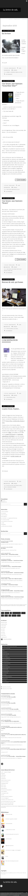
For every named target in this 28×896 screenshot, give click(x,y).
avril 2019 (3, 632)
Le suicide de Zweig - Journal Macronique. (11, 566)
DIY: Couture (5, 655)
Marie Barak (4, 749)
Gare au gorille (4, 516)
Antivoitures (3, 778)
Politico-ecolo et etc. (6, 667)
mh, (2, 727)
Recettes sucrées (6, 670)
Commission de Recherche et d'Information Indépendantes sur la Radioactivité (13, 807)
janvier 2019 (3, 635)
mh (18, 189)
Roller (2, 615)
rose (9, 270)
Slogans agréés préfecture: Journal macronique (12, 596)
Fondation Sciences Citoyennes (6, 796)
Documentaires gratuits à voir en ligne (8, 801)
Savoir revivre (3, 786)
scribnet (8, 72)
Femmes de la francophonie (6, 789)
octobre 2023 (3, 625)
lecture (20, 72)
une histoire (13, 269)
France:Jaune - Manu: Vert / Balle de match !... (12, 578)
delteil (5, 487)
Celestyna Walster (5, 709)
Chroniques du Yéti (4, 793)
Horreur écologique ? (5, 798)
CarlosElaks (3, 697)
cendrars (14, 487)
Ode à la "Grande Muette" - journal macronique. (12, 572)
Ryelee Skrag (4, 715)
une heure (8, 269)
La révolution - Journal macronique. (9, 584)
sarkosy (18, 615)
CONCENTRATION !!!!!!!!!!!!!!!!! (10, 341)
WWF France (3, 785)
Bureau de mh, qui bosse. (12, 282)
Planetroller (3, 776)
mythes (13, 397)
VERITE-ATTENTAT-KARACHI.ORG (7, 804)
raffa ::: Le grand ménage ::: (6, 772)
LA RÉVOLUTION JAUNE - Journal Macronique (12, 590)
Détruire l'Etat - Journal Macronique (9, 554)
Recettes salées (5, 669)
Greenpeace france (4, 783)
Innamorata (3, 775)
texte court (8, 189)
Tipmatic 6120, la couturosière (12, 721)
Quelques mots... (5, 542)
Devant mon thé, (12, 68)
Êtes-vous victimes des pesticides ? (7, 802)
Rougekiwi (3, 773)
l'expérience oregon (14, 72)
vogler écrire (9, 397)
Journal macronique (5, 741)
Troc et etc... (5, 680)
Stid (2, 721)
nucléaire (23, 612)
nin (10, 485)
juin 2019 (3, 629)
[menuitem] (11, 19)
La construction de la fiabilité (6, 526)
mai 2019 (3, 630)
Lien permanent (8, 74)
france (2, 612)
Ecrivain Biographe (6, 657)
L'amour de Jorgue (4, 511)
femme (6, 615)
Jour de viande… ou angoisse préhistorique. (9, 518)
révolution (7, 612)
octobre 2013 (24, 19)
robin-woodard (4, 791)
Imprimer (14, 70)
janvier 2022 (3, 627)
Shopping (4, 674)
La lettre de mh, (10, 10)
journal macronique (16, 612)
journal (21, 430)
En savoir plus (16, 895)
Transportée (3, 524)
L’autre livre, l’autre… (11, 409)
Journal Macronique (6, 659)
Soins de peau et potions (7, 676)
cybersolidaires (4, 788)
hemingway (9, 487)
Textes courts (11, 185)
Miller (10, 432)
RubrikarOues (5, 672)
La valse (2, 522)
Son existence (3, 513)
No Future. (3, 548)
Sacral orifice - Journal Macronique (17, 756)
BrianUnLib (3, 703)
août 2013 (10, 19)
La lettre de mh (5, 661)
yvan (11, 270)
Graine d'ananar (4, 514)
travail (16, 328)
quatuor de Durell (10, 434)
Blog (3, 650)
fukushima (14, 615)
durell (20, 485)
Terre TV (2, 794)
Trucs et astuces (6, 682)
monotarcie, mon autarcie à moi (7, 799)
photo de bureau (9, 328)
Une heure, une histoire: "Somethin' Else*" (12, 85)
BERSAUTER (4, 734)
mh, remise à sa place (5, 519)
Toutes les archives (7, 639)
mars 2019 (3, 633)
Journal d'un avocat (4, 781)
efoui (12, 485)
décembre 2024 (4, 622)
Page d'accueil (17, 19)
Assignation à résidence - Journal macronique (12, 560)
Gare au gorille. (12, 697)
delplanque (16, 485)
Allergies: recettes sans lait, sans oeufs (10, 646)
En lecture (6, 34)
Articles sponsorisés (6, 648)
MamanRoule (5, 665)
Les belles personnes (6, 663)
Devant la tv (5, 652)
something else (14, 189)
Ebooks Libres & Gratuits (5, 780)
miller (7, 485)
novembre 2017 (4, 637)
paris (10, 615)
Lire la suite (21, 180)
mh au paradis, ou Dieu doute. (7, 521)
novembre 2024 (4, 624)
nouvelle (6, 270)
